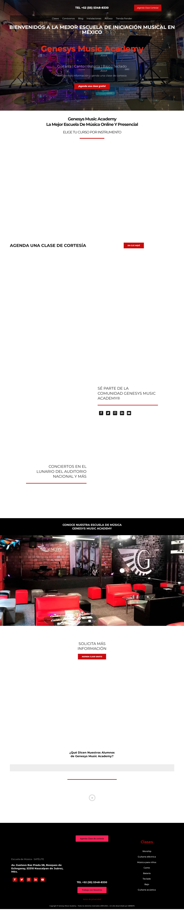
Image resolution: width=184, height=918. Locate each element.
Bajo (146, 892)
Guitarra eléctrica (147, 865)
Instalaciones (94, 18)
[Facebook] (101, 420)
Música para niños (146, 870)
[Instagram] (115, 420)
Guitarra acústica (147, 898)
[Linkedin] (122, 420)
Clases (55, 18)
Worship (146, 859)
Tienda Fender (124, 18)
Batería (147, 881)
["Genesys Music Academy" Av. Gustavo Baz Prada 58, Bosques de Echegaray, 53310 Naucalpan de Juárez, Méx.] (92, 869)
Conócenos (68, 18)
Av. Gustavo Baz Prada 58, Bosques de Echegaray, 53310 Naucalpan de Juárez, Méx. (37, 877)
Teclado (147, 887)
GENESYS (131, 915)
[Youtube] (129, 420)
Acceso (109, 18)
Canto (147, 876)
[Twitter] (108, 420)
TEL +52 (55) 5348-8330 (92, 7)
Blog (80, 18)
